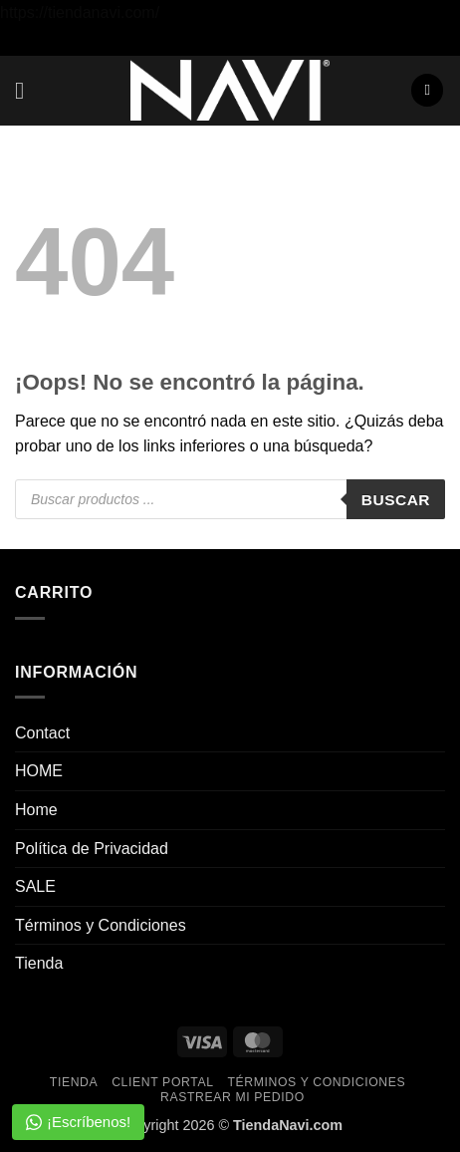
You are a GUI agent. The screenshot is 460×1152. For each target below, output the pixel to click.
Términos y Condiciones (100, 925)
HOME (39, 770)
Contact (42, 732)
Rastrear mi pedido (232, 1097)
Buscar (395, 499)
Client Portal (162, 1082)
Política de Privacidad (91, 848)
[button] (27, 90)
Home (36, 809)
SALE (35, 886)
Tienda (39, 963)
